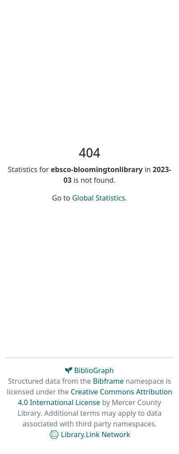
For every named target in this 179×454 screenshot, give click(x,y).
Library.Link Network (89, 434)
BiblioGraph (89, 370)
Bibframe (108, 381)
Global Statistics (98, 198)
